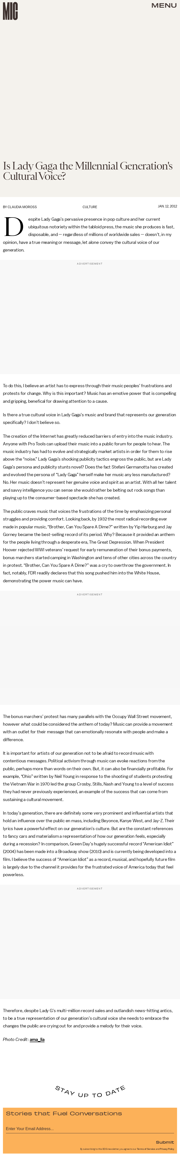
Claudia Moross (22, 207)
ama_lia (37, 1039)
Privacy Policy (167, 1149)
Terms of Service (146, 1149)
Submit (165, 1141)
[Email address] (90, 1128)
